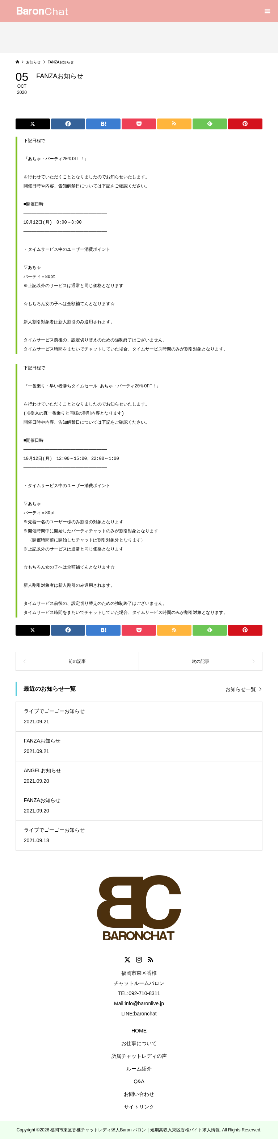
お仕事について (139, 1043)
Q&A (139, 1081)
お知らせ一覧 (241, 689)
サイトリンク (139, 1107)
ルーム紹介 (139, 1069)
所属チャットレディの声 (139, 1056)
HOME (139, 1031)
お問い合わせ (139, 1094)
